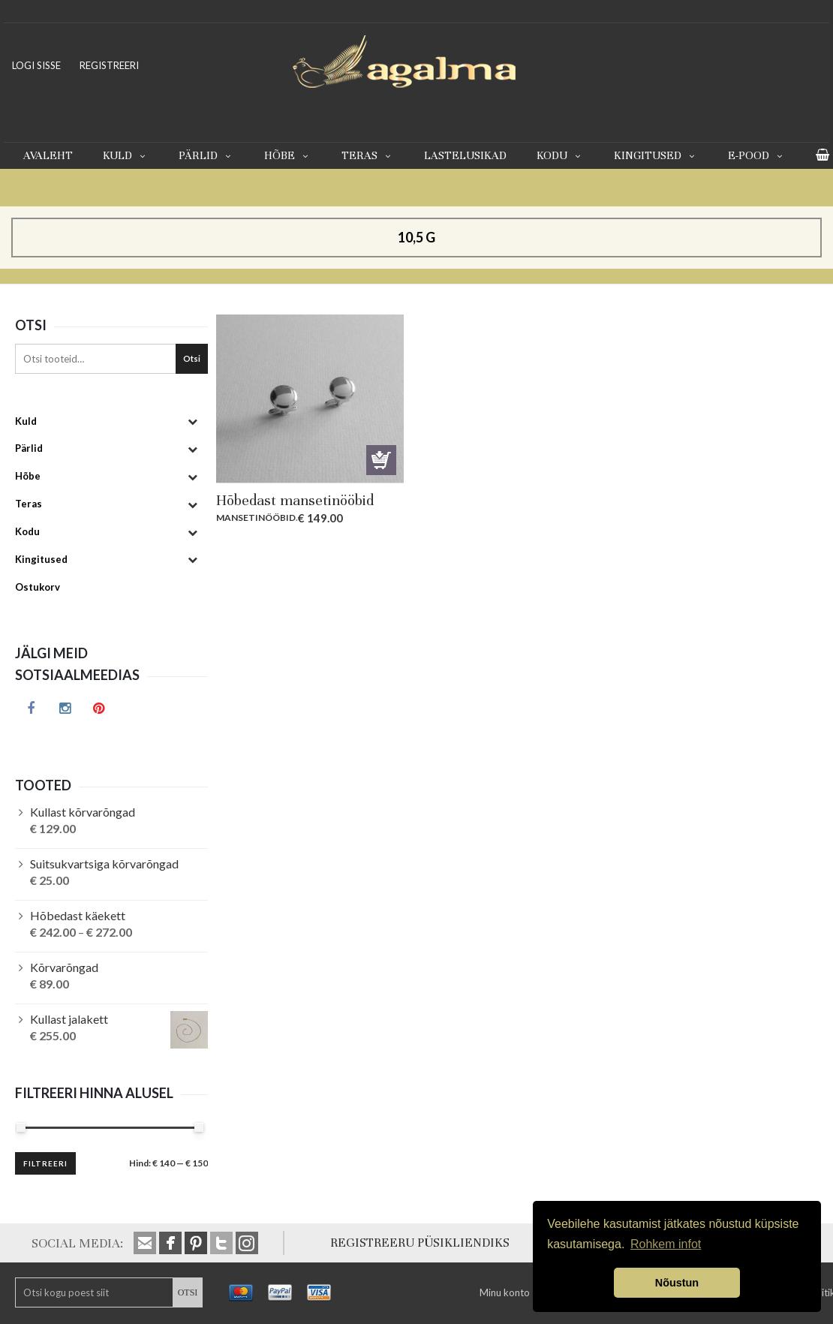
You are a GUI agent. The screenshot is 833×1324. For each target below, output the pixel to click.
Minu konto (505, 1292)
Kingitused (656, 155)
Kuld (126, 155)
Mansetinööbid (256, 517)
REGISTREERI (109, 65)
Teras (367, 155)
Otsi (191, 358)
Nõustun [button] (677, 1283)
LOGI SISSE (36, 65)
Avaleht (48, 155)
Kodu (560, 155)
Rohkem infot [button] (665, 1244)
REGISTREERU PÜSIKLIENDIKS (420, 1242)
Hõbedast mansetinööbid (295, 500)
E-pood (757, 155)
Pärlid (206, 155)
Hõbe (287, 155)
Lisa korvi (381, 460)
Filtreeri (45, 1163)
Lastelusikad (465, 155)
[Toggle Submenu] (193, 421)
